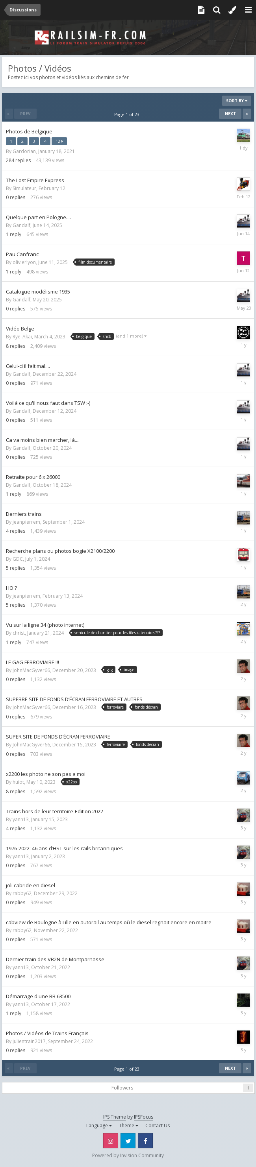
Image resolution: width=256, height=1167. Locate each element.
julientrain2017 (29, 1041)
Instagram (110, 1140)
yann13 (21, 819)
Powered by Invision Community (128, 1155)
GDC (18, 559)
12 (59, 141)
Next (230, 113)
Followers (122, 1087)
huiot (18, 782)
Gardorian (24, 151)
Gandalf (21, 225)
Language (99, 1125)
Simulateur (24, 188)
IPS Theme (114, 1116)
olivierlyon (24, 262)
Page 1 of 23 (128, 114)
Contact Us (157, 1125)
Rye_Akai (22, 336)
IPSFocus (143, 1116)
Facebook (145, 1140)
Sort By (236, 100)
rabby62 (22, 893)
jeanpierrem (26, 522)
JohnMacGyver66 (31, 670)
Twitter (128, 1140)
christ (19, 633)
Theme (128, 1125)
